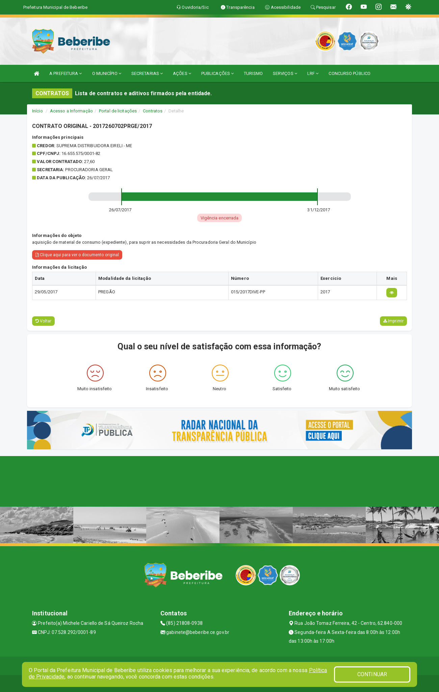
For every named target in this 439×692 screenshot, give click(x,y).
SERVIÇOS (285, 73)
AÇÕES (182, 73)
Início (37, 110)
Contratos (152, 110)
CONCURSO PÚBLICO (349, 73)
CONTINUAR (372, 674)
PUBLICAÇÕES (217, 73)
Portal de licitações (118, 110)
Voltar (43, 321)
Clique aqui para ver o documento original (77, 254)
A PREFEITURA (65, 73)
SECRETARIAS (147, 73)
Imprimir (393, 321)
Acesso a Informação (71, 110)
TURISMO (253, 73)
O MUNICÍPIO (106, 73)
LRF (313, 73)
